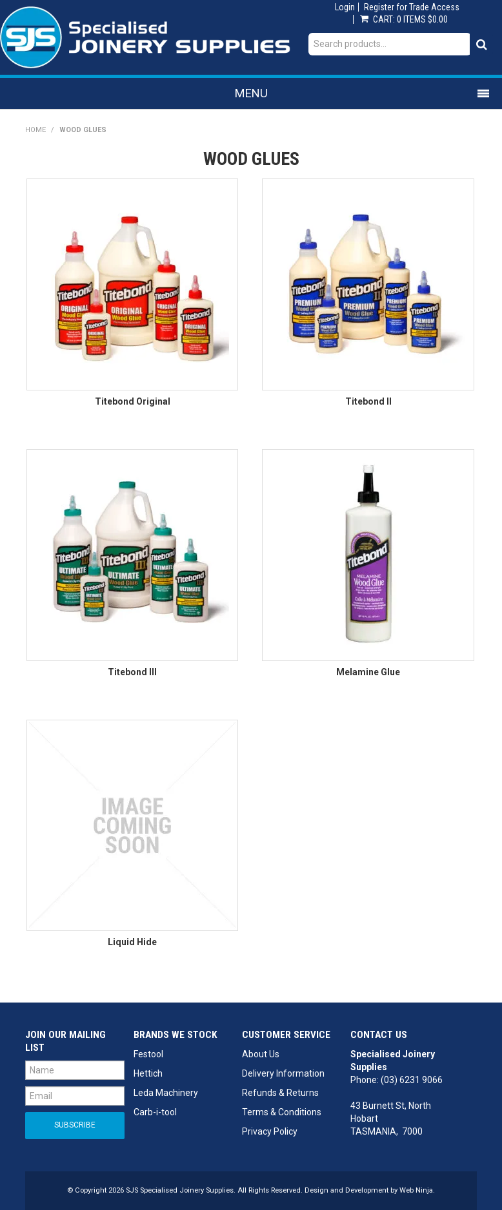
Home (35, 130)
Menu (251, 93)
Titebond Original (132, 401)
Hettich (148, 1073)
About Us (260, 1054)
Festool (148, 1054)
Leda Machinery (166, 1093)
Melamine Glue (368, 672)
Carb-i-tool (155, 1112)
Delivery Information (283, 1073)
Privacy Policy (269, 1131)
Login (345, 7)
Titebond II (368, 401)
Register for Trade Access (411, 7)
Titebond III (132, 672)
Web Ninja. (417, 1190)
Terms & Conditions (281, 1112)
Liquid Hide (132, 942)
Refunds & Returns (280, 1093)
